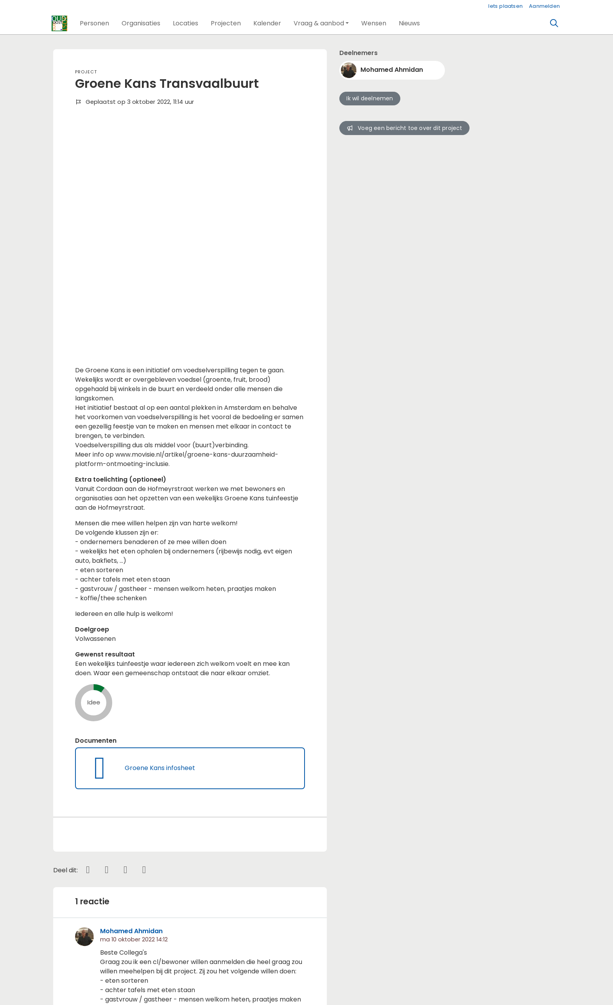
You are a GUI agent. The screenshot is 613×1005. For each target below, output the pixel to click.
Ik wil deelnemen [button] (369, 98)
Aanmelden (544, 6)
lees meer (115, 807)
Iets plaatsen (505, 6)
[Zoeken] (554, 23)
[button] (94, 23)
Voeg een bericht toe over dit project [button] (404, 128)
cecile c (137, 839)
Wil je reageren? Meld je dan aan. (125, 900)
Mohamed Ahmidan (131, 711)
